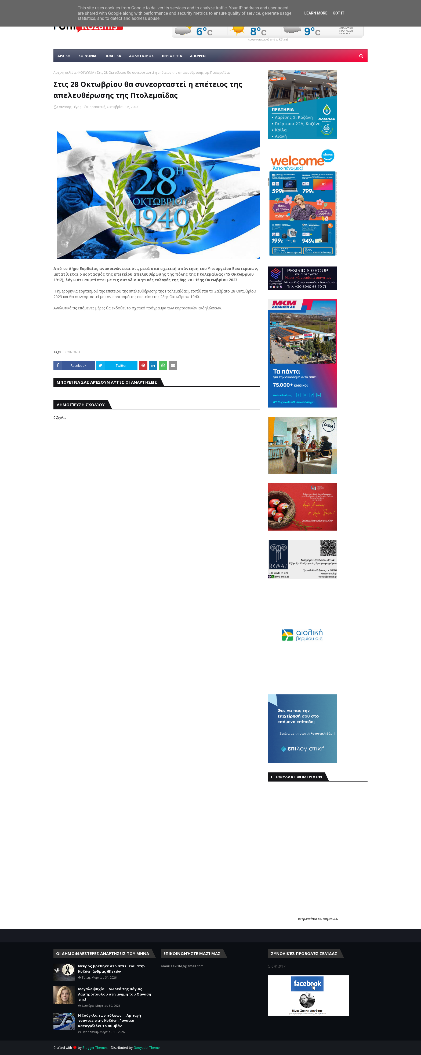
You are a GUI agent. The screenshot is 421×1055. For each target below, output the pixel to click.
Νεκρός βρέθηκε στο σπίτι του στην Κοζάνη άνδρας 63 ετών (111, 969)
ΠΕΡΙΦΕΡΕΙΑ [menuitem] (172, 55)
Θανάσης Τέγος (69, 107)
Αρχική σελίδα (64, 72)
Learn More (315, 13)
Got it (338, 13)
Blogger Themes (94, 1047)
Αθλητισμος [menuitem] (141, 55)
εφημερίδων (330, 919)
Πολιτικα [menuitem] (112, 55)
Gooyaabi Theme (146, 1047)
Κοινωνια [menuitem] (87, 55)
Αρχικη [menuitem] (63, 55)
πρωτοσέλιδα (310, 919)
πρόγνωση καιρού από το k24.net (268, 39)
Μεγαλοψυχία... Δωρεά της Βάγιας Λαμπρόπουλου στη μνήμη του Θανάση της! (114, 994)
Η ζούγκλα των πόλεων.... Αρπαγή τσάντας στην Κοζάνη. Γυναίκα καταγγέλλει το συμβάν (109, 1020)
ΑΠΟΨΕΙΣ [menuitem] (198, 55)
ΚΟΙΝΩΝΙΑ (86, 72)
